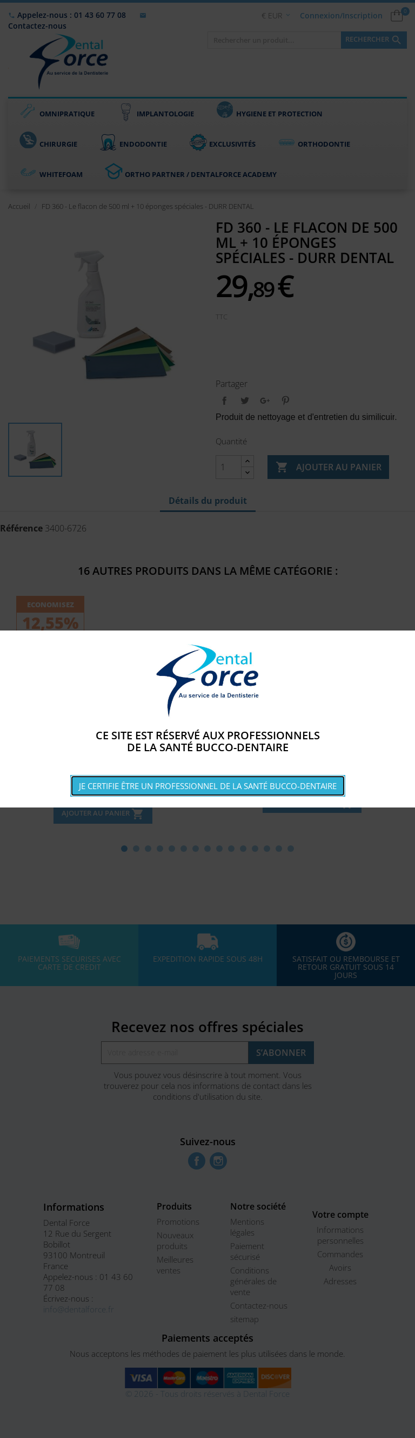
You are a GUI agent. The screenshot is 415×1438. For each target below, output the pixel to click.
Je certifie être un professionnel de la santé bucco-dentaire (208, 785)
